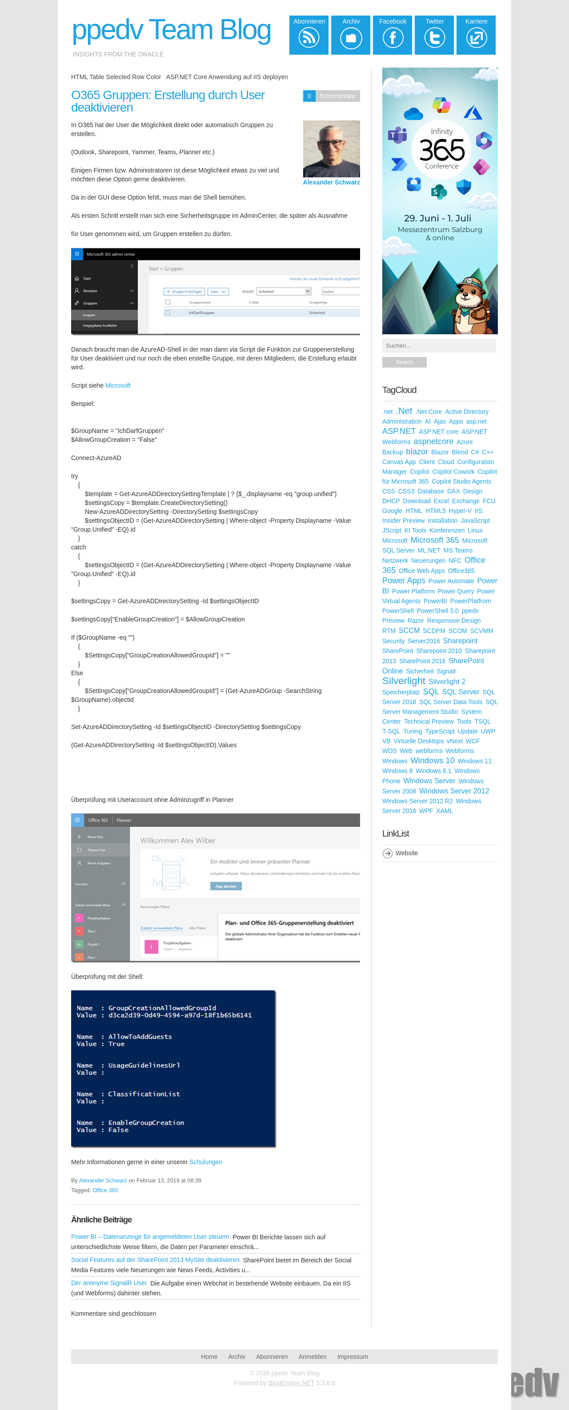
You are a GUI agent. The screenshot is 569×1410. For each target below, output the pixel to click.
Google (392, 510)
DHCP (391, 501)
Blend (460, 452)
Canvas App (399, 461)
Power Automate (451, 581)
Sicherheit (419, 671)
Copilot (419, 471)
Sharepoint (460, 641)
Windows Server (429, 781)
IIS (478, 510)
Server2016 (424, 641)
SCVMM (481, 630)
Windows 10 (433, 760)
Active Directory (467, 411)
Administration (402, 421)
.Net (404, 411)
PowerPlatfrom (470, 601)
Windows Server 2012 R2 (417, 801)
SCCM (409, 630)
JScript (391, 530)
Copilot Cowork (454, 471)
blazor (417, 451)
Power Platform (413, 591)
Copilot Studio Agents (461, 481)
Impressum (352, 1356)
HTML (413, 510)
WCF (473, 741)
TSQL (482, 721)
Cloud (446, 461)
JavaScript (475, 520)
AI (428, 421)
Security (393, 641)
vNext (455, 741)
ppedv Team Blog (171, 29)
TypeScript (440, 731)
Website (407, 853)
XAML (444, 810)
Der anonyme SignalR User (109, 1282)
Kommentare (338, 96)
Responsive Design (454, 620)
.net (387, 411)
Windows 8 (397, 770)
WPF (426, 810)
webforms (429, 750)
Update (468, 731)
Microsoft (118, 385)
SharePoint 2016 (422, 661)
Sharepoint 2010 (439, 650)
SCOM (458, 630)
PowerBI (435, 601)
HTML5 (435, 510)
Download (417, 501)
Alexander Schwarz (331, 182)
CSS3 (406, 491)
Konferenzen (447, 530)
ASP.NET (399, 431)
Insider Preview (403, 520)
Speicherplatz (401, 692)
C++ (487, 452)
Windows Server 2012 (454, 791)
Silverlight (403, 680)
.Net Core (428, 411)
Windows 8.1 (433, 770)
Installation (443, 520)
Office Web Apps (422, 570)
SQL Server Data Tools (450, 701)
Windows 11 (475, 761)
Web (406, 750)
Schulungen (205, 1162)
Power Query (456, 591)
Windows (395, 761)
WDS (389, 750)
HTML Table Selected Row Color (116, 76)
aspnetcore (433, 441)
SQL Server (460, 692)
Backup (392, 452)
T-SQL (391, 731)
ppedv (470, 610)
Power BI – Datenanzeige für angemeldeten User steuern (150, 1236)
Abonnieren (272, 1356)
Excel (441, 501)
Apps (456, 421)
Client (427, 461)
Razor (416, 620)
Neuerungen (428, 560)
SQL (431, 691)
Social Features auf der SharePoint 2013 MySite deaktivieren (155, 1259)
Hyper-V (460, 510)
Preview (393, 620)
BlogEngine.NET (291, 1382)
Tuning (412, 731)
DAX (453, 491)
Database (430, 491)
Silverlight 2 (447, 681)
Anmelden (313, 1356)
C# (475, 452)
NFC (455, 560)
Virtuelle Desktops (419, 741)
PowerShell (398, 610)
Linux (475, 530)
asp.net (476, 421)
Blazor (440, 452)
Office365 (461, 570)
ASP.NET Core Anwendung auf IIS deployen (227, 76)
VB (386, 741)
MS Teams (458, 550)
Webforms (460, 750)
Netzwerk (395, 560)
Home (209, 1356)
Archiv (236, 1356)
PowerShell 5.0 (438, 610)
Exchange (466, 501)
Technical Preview (429, 721)
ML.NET (429, 550)
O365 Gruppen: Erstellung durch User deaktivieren (167, 101)
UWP (488, 731)
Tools (464, 721)
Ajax (440, 421)
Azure (465, 441)
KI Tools (416, 530)
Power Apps (403, 580)
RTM (389, 630)
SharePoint (397, 650)
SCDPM (434, 630)
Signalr (447, 671)
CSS (388, 491)
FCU (489, 501)
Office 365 (105, 1190)
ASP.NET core (438, 431)
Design (473, 491)
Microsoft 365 (435, 540)
